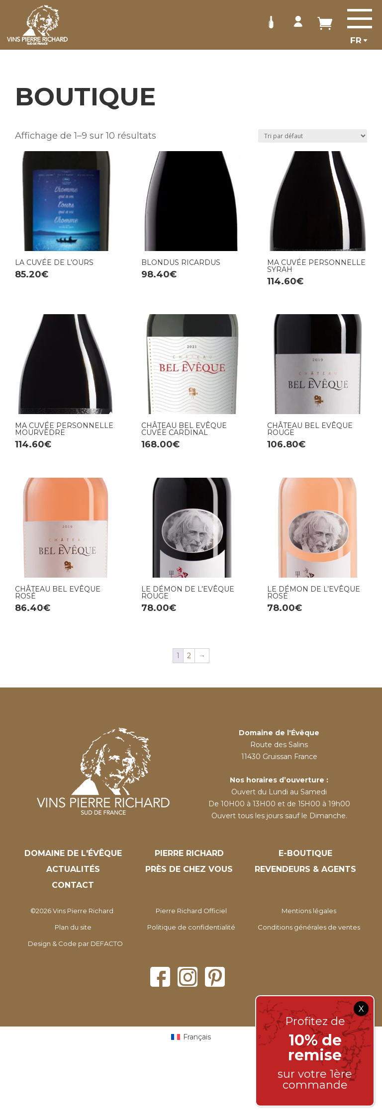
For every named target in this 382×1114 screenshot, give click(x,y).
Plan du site (73, 927)
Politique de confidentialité (191, 927)
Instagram (187, 977)
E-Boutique (305, 853)
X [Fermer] (361, 1009)
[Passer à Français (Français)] (191, 1036)
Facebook (160, 977)
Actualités (73, 869)
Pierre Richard (189, 853)
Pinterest (215, 977)
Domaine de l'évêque (73, 853)
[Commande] (312, 136)
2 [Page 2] (189, 655)
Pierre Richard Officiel (191, 911)
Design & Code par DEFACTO (75, 943)
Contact (73, 885)
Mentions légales (309, 911)
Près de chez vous (189, 869)
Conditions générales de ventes (309, 927)
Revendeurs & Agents (305, 869)
